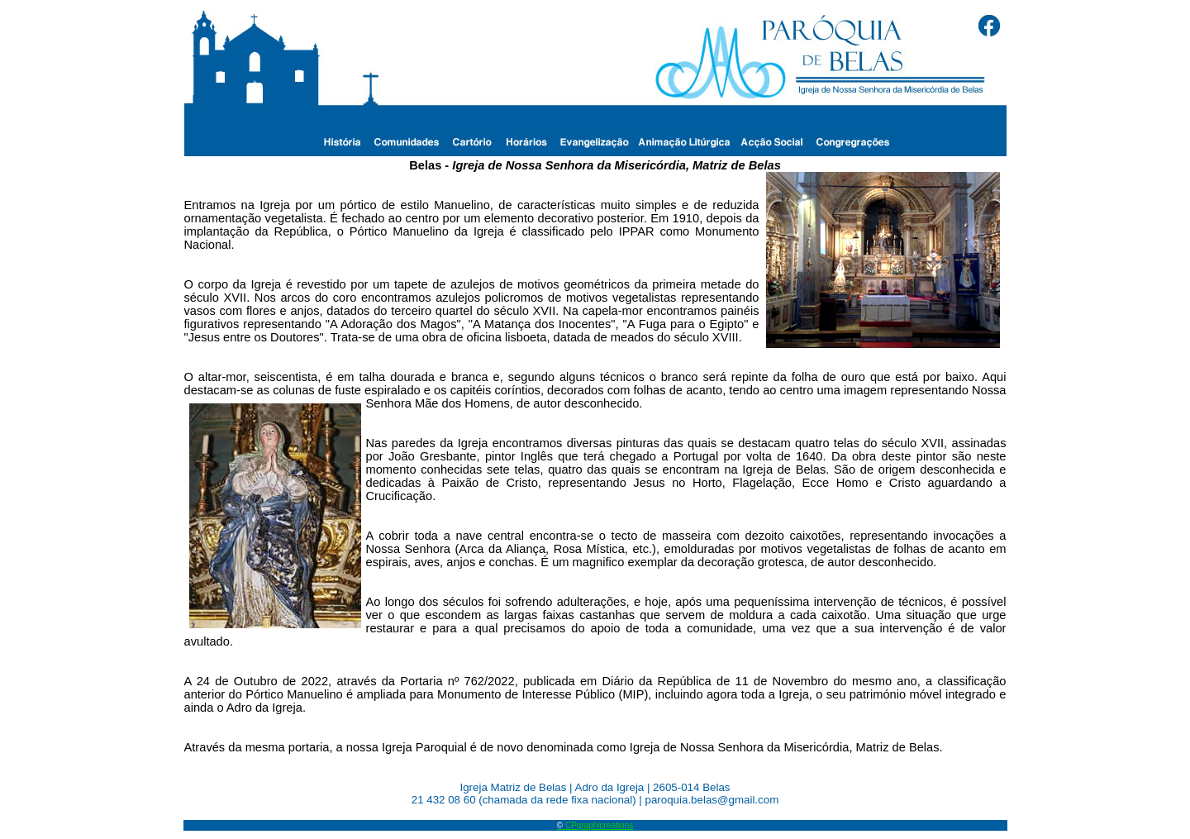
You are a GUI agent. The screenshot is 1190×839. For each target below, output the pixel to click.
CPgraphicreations (595, 825)
